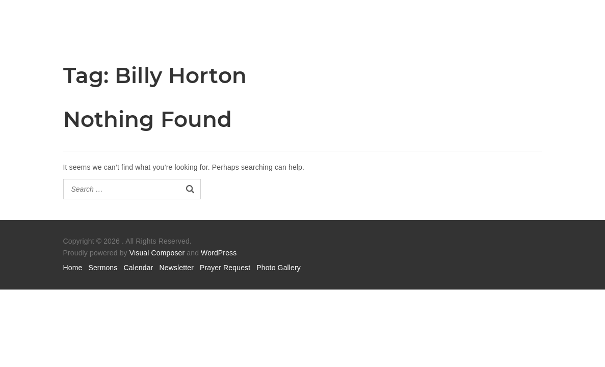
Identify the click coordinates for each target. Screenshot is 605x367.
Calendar (138, 268)
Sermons (102, 268)
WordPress (218, 253)
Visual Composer (157, 253)
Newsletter (176, 268)
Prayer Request (225, 268)
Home (73, 268)
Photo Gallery (278, 268)
